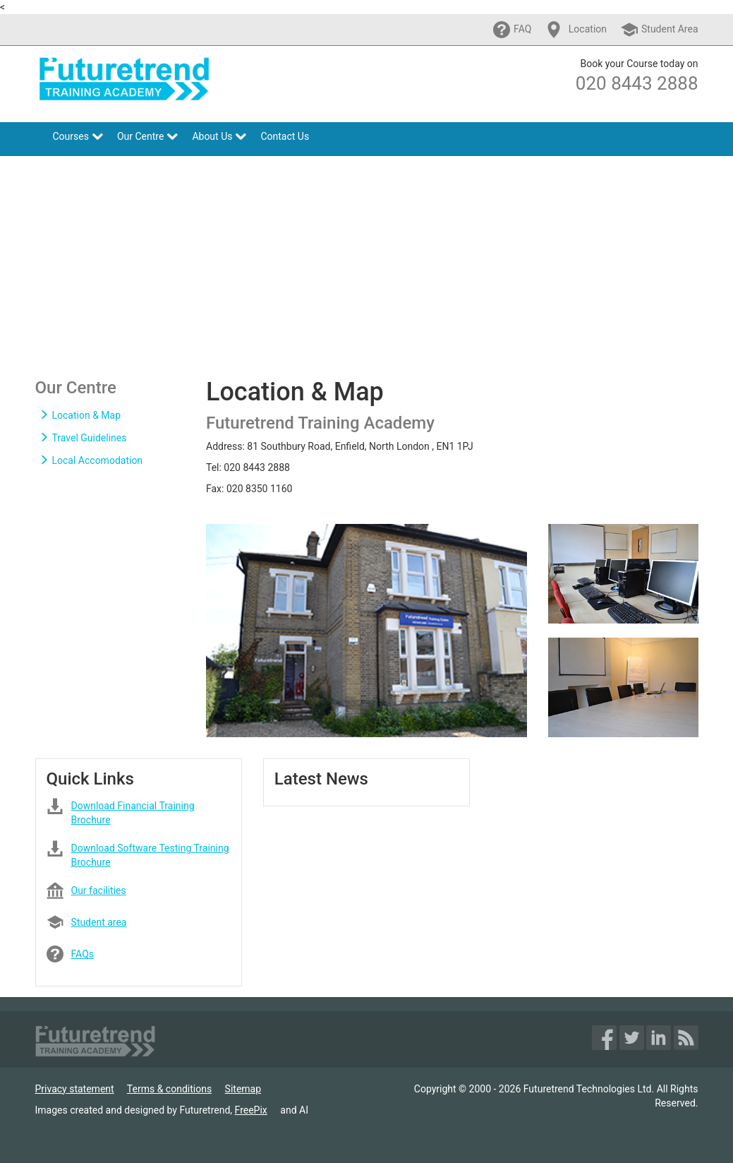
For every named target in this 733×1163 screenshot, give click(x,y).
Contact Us (284, 136)
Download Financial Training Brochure (133, 808)
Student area (99, 922)
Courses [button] (78, 136)
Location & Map (80, 415)
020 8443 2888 (637, 83)
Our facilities (98, 890)
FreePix (251, 1110)
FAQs (83, 954)
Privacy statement (74, 1089)
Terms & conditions (169, 1089)
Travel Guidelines (83, 437)
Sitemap (243, 1089)
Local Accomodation (91, 460)
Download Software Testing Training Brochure (150, 850)
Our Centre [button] (147, 136)
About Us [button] (219, 136)
